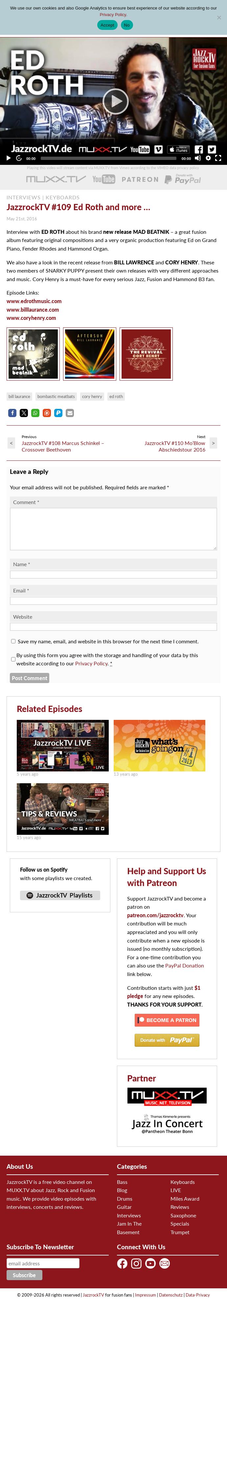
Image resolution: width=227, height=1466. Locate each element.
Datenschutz (171, 1302)
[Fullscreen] (218, 158)
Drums (124, 1206)
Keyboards (182, 1190)
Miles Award (184, 1206)
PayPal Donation (184, 973)
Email (21, 598)
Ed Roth (116, 396)
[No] (219, 17)
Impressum (145, 1302)
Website (22, 624)
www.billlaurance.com (33, 309)
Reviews (179, 1214)
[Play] (114, 101)
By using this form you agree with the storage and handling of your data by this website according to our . (107, 667)
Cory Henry (92, 396)
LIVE (175, 1198)
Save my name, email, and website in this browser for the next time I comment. (108, 649)
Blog (122, 1198)
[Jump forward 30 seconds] (19, 158)
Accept (107, 25)
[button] (12, 413)
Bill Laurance (19, 396)
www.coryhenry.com (31, 318)
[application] (113, 101)
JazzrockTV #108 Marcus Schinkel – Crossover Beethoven (63, 446)
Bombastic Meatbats (56, 396)
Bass (122, 1190)
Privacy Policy (91, 671)
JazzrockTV (93, 1302)
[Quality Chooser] (208, 158)
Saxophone (183, 1223)
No (127, 25)
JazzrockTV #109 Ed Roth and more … (78, 207)
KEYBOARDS (63, 197)
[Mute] (198, 158)
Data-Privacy (198, 1302)
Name (21, 572)
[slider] (108, 158)
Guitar (124, 1214)
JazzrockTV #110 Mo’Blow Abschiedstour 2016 (175, 446)
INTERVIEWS (24, 197)
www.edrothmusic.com (34, 301)
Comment (26, 502)
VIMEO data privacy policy (178, 168)
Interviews (129, 1223)
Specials (179, 1231)
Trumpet (180, 1240)
